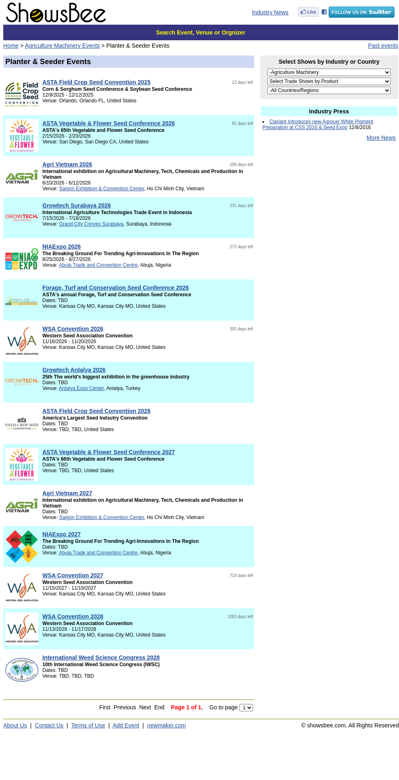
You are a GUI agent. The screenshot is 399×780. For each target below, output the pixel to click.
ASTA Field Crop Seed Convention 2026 (96, 411)
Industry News (270, 12)
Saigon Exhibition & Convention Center (101, 189)
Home (11, 45)
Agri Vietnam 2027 (67, 493)
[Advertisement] (329, 213)
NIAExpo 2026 (61, 246)
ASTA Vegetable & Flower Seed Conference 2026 (108, 123)
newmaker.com (166, 725)
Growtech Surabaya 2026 (76, 205)
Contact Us (49, 725)
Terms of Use (88, 725)
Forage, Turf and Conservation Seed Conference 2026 (115, 287)
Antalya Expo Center (81, 388)
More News (381, 137)
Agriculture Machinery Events (62, 45)
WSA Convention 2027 (72, 575)
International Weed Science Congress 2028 (101, 657)
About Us (15, 725)
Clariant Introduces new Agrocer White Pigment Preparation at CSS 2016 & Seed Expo (317, 124)
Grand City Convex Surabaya (91, 224)
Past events (383, 45)
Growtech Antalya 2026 (74, 370)
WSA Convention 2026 (72, 328)
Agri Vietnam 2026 (67, 164)
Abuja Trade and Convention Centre (98, 265)
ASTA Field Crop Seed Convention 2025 (96, 82)
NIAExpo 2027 (61, 534)
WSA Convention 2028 (72, 616)
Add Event (126, 725)
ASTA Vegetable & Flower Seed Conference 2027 (108, 452)
